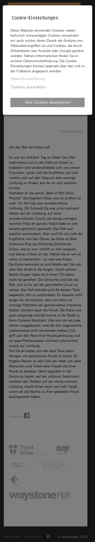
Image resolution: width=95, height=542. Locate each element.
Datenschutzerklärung (27, 78)
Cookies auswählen (28, 87)
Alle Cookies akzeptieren (47, 102)
